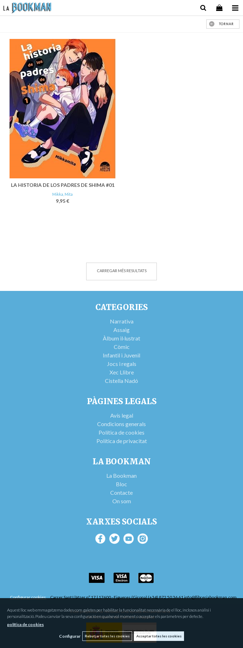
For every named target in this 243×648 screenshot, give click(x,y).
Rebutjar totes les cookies (107, 636)
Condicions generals (121, 423)
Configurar (70, 636)
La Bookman (121, 475)
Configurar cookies (28, 597)
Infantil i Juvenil (121, 355)
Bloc (121, 484)
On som (121, 501)
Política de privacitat (121, 440)
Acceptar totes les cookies (159, 636)
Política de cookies (121, 432)
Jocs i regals (121, 363)
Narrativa (122, 321)
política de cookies (25, 624)
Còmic (122, 346)
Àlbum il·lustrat (121, 338)
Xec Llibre (121, 372)
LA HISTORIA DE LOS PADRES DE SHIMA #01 (62, 185)
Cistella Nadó (121, 380)
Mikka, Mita (62, 194)
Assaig (121, 329)
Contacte (121, 492)
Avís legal (121, 415)
